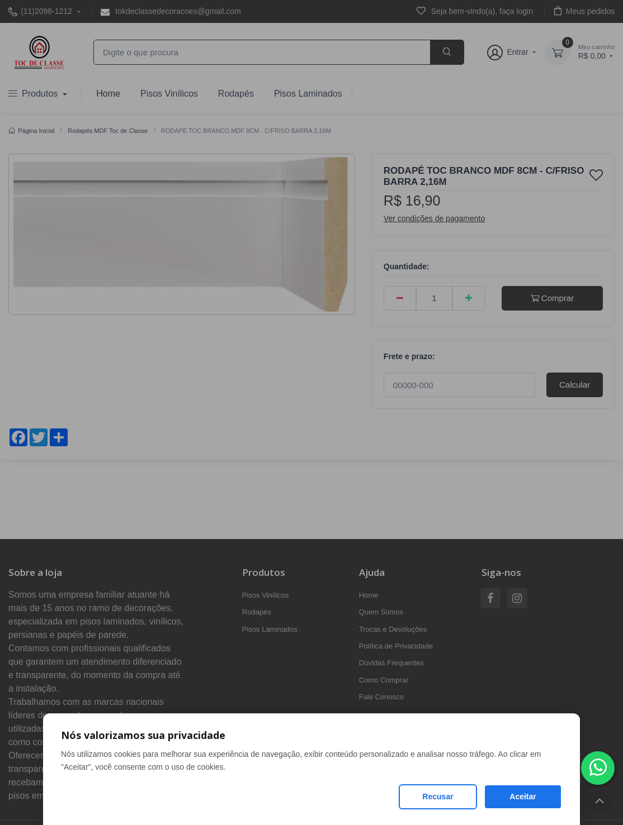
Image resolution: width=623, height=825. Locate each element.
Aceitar (522, 796)
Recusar (437, 796)
